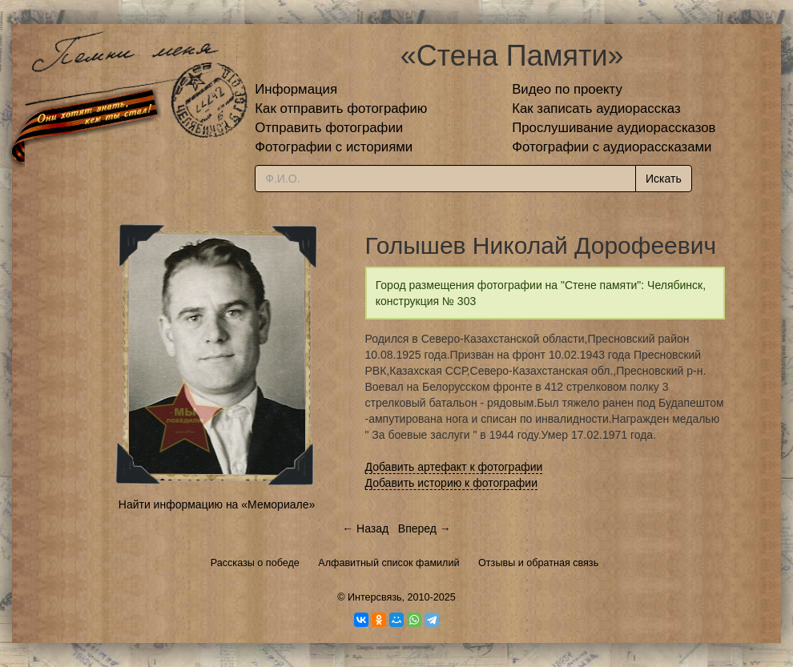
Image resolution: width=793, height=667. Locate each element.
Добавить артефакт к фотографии (454, 466)
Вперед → (424, 528)
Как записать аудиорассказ (596, 108)
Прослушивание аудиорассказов (613, 127)
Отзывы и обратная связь (538, 563)
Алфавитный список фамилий (388, 563)
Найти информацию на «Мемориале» (217, 504)
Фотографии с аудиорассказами (611, 147)
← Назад (365, 528)
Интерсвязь (375, 597)
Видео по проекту (567, 89)
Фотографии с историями (334, 147)
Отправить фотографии (329, 127)
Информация (296, 89)
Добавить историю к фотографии (451, 482)
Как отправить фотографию (341, 108)
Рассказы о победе (255, 563)
